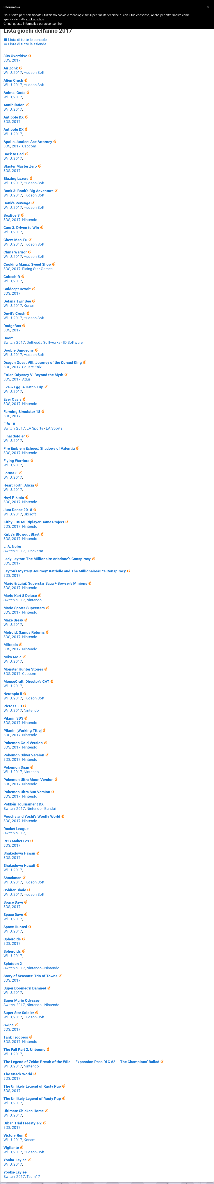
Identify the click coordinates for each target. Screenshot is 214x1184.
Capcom (27, 144)
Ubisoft (28, 505)
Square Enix (30, 360)
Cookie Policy (140, 1168)
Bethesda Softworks (40, 336)
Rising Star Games (35, 264)
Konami (28, 300)
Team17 (31, 1154)
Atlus (25, 372)
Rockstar (34, 540)
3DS (7, 59)
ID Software (68, 336)
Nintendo (28, 216)
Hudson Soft (32, 71)
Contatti (97, 1168)
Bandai (47, 793)
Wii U (7, 71)
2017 (15, 59)
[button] (208, 7)
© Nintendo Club (75, 1168)
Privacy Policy (117, 1168)
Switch (9, 336)
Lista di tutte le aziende (24, 43)
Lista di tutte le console (24, 39)
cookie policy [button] (35, 19)
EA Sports (32, 420)
